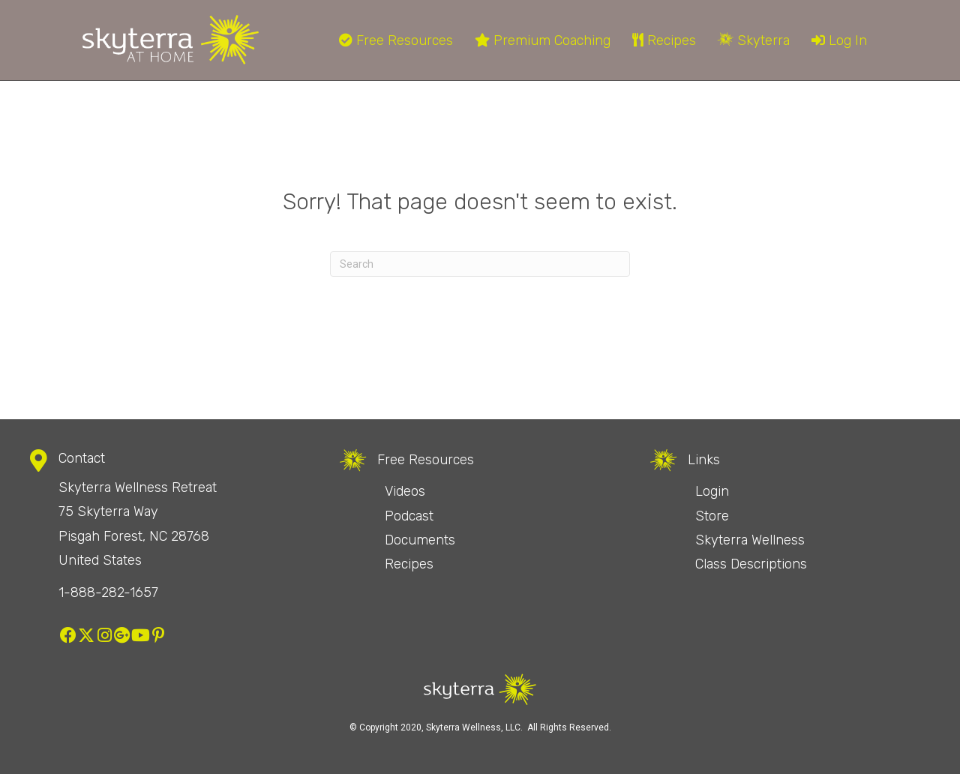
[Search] (480, 264)
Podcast (409, 516)
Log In (839, 40)
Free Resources (396, 40)
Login (712, 491)
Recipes (664, 40)
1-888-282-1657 (108, 592)
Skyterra (754, 40)
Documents (420, 540)
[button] (68, 635)
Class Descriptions (751, 564)
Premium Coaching (542, 40)
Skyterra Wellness (750, 540)
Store (712, 516)
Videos (405, 491)
